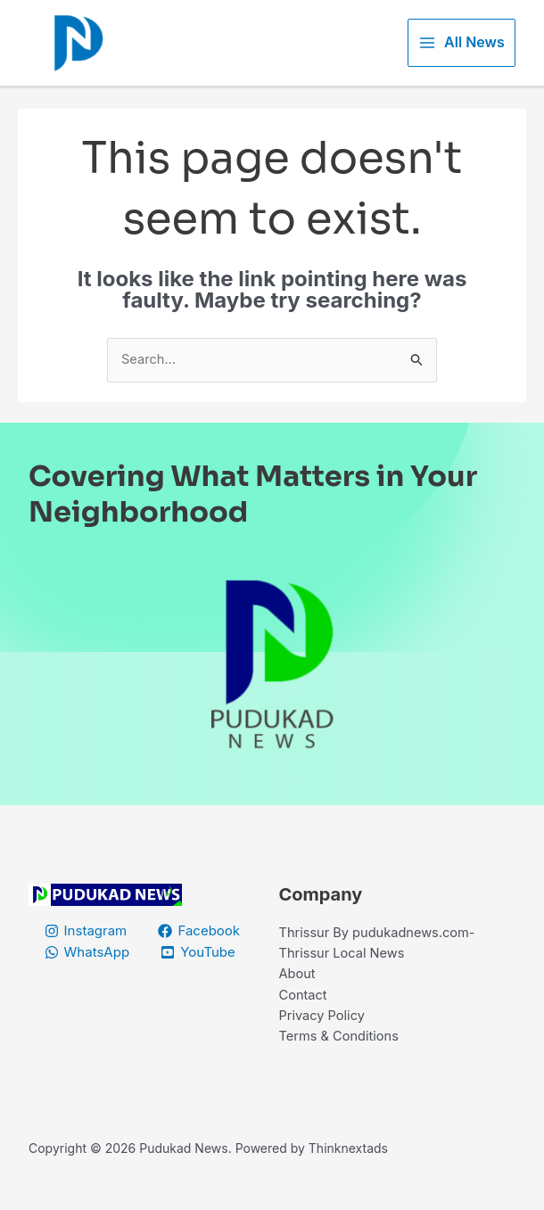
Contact (304, 1017)
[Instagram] (86, 951)
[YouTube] (199, 973)
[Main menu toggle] (461, 53)
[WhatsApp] (87, 973)
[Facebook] (200, 951)
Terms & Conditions (340, 1060)
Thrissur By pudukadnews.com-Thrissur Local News (380, 964)
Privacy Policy (323, 1039)
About (298, 996)
